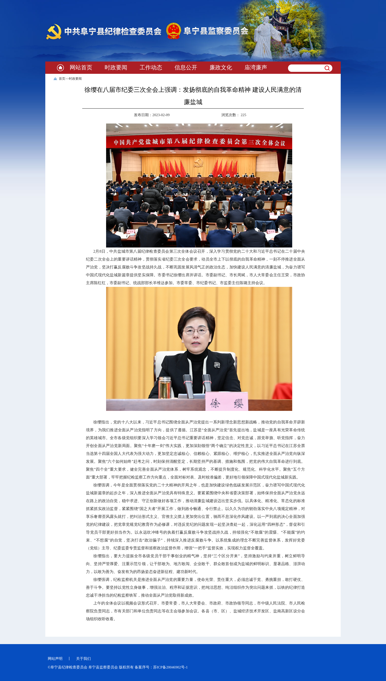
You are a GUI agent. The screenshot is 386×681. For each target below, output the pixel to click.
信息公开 (186, 67)
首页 (62, 78)
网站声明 (55, 659)
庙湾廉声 (255, 67)
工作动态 (151, 67)
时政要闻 (116, 67)
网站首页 (81, 67)
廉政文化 (220, 67)
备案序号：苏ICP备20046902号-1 (161, 667)
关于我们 (83, 659)
